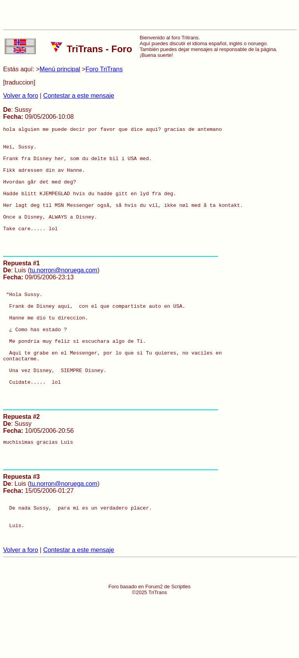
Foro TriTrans (104, 69)
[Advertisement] (149, 14)
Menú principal (60, 69)
